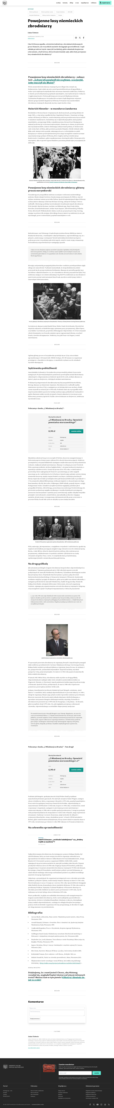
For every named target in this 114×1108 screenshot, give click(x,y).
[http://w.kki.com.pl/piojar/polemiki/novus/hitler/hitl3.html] (60, 963)
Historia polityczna (33, 12)
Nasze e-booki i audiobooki (37, 1091)
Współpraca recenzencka (64, 1098)
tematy (65, 3)
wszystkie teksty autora (34, 1048)
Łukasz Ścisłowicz (33, 33)
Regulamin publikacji (90, 1092)
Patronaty (60, 1096)
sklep (71, 3)
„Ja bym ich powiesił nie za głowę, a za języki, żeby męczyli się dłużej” (56, 81)
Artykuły (31, 9)
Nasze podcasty (34, 1092)
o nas (77, 3)
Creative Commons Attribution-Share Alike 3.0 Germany (63, 182)
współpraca (85, 3)
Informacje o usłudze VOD (92, 1098)
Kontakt (5, 1092)
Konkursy (33, 1096)
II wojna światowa (60, 12)
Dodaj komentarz (35, 1018)
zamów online (76, 431)
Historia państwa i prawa (47, 12)
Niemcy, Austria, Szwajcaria (48, 15)
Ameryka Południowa (34, 15)
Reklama (60, 1094)
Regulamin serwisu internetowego (94, 1091)
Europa (60, 15)
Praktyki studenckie (63, 1092)
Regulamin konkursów (91, 1094)
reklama (93, 3)
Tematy (5, 1094)
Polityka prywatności (91, 1096)
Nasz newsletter (34, 1094)
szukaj (58, 3)
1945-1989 (70, 12)
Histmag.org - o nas (7, 1091)
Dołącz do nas (61, 1091)
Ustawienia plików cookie (38, 1104)
